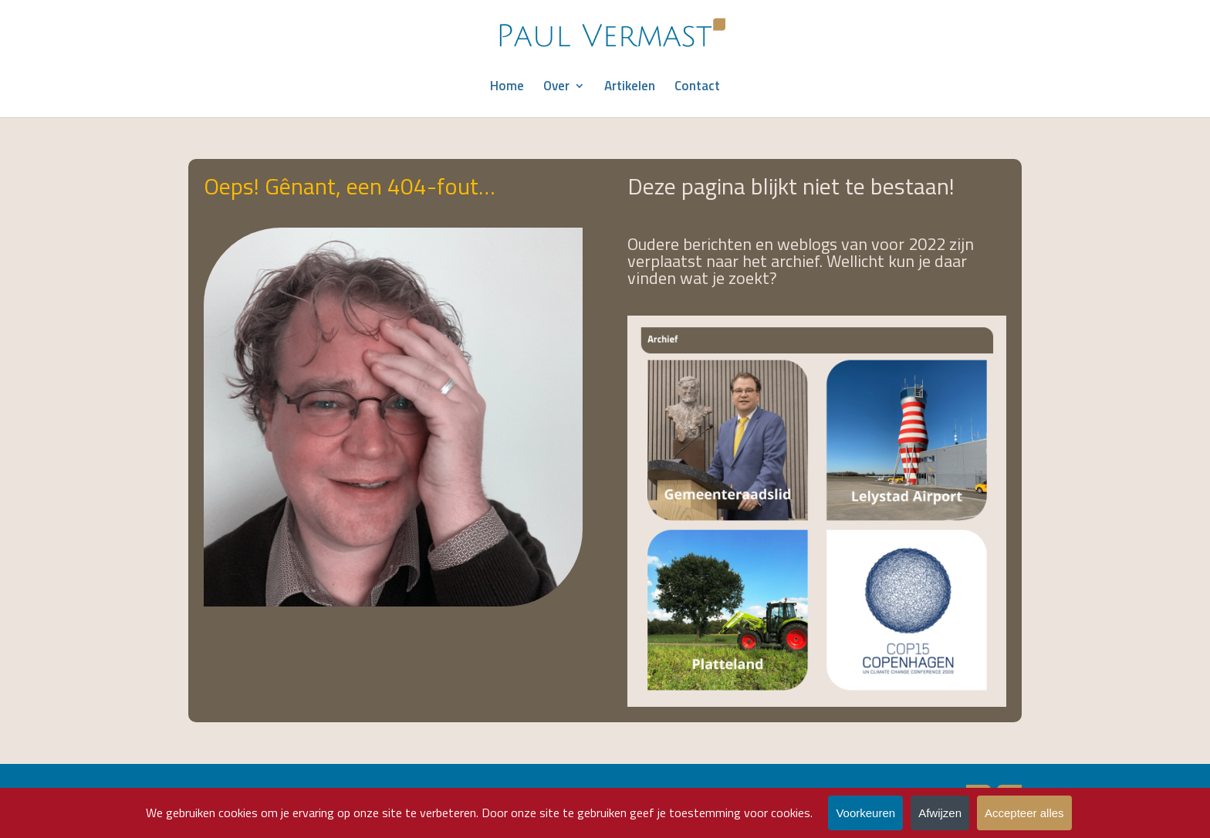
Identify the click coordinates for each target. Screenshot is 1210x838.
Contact (697, 88)
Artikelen (629, 88)
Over (556, 88)
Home (507, 88)
